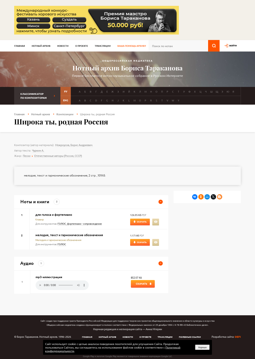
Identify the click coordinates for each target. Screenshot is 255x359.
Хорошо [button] (202, 347)
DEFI (238, 336)
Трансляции (103, 45)
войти (233, 45)
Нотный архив (41, 45)
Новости (63, 45)
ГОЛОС (62, 223)
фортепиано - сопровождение (84, 223)
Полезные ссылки (190, 336)
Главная (19, 45)
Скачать (142, 221)
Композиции (64, 114)
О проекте (81, 45)
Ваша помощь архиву (131, 45)
